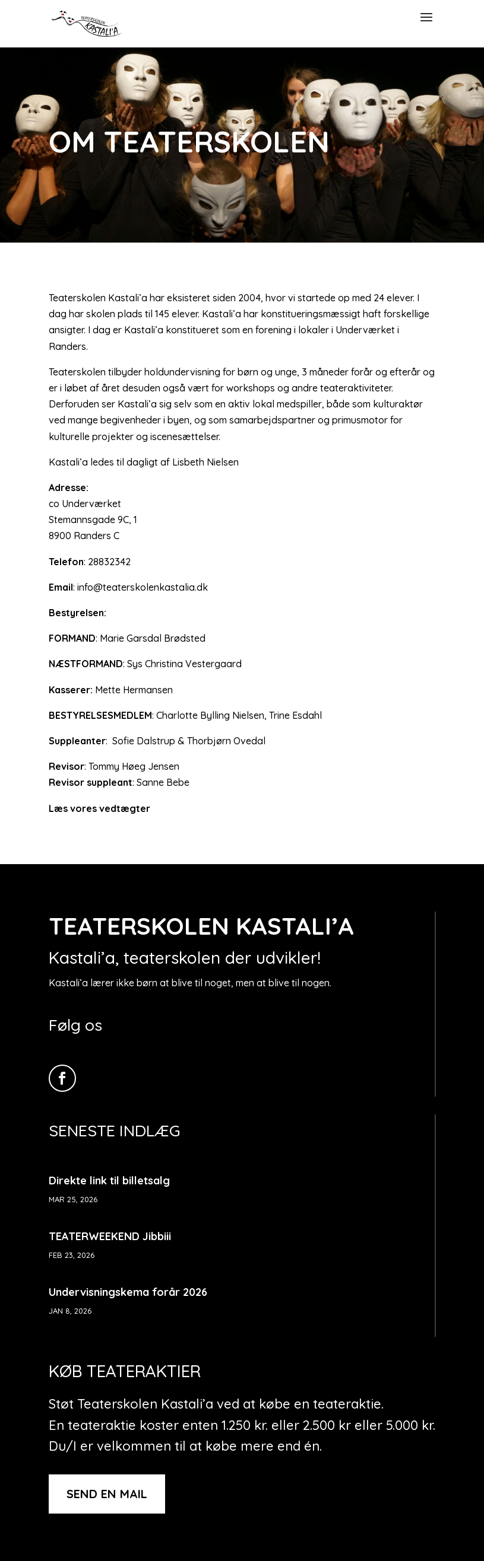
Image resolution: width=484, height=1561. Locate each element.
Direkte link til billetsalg (109, 1180)
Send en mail (107, 1493)
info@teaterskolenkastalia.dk (142, 587)
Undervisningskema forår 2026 (128, 1292)
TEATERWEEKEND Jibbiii (110, 1236)
